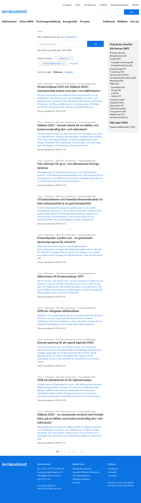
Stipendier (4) (116, 105)
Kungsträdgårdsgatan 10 (49, 471)
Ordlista (103, 4)
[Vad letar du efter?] (109, 12)
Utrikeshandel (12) (119, 117)
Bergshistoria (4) (118, 55)
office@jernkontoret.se (48, 475)
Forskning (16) (117, 71)
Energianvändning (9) (122, 62)
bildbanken (71, 36)
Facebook (113, 468)
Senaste (69, 72)
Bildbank (123, 21)
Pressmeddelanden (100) (122, 126)
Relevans (58, 72)
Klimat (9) (116, 90)
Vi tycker (85, 21)
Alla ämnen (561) (119, 48)
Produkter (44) (117, 99)
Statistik (63, 58)
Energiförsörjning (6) (121, 65)
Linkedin (112, 471)
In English (67, 4)
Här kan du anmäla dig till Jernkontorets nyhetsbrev (121, 484)
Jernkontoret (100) (119, 74)
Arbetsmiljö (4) (117, 52)
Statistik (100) (117, 102)
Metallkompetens (81, 478)
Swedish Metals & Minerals (86, 471)
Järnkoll (76, 482)
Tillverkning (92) (118, 108)
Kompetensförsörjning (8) (123, 77)
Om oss (134, 21)
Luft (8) (115, 92)
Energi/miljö (70, 21)
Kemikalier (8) (118, 87)
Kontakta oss (90, 4)
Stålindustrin (9, 21)
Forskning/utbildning (48, 21)
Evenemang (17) (118, 68)
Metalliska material (82, 468)
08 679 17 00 (44, 478)
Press (78, 4)
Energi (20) (115, 58)
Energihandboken (82, 475)
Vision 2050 (26, 21)
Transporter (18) (118, 111)
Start (40, 31)
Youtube (112, 475)
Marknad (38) (116, 80)
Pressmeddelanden (52, 63)
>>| (82, 451)
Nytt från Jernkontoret (66, 83)
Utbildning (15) (117, 114)
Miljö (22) (114, 83)
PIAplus (135, 4)
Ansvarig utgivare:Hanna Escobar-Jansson (49, 486)
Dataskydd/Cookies (119, 4)
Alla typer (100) (119, 122)
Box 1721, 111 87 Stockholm (51, 468)
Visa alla (73, 63)
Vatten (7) (116, 95)
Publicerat (109, 21)
